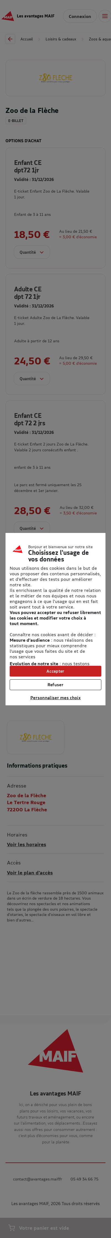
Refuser (55, 684)
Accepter (55, 671)
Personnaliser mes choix (55, 697)
